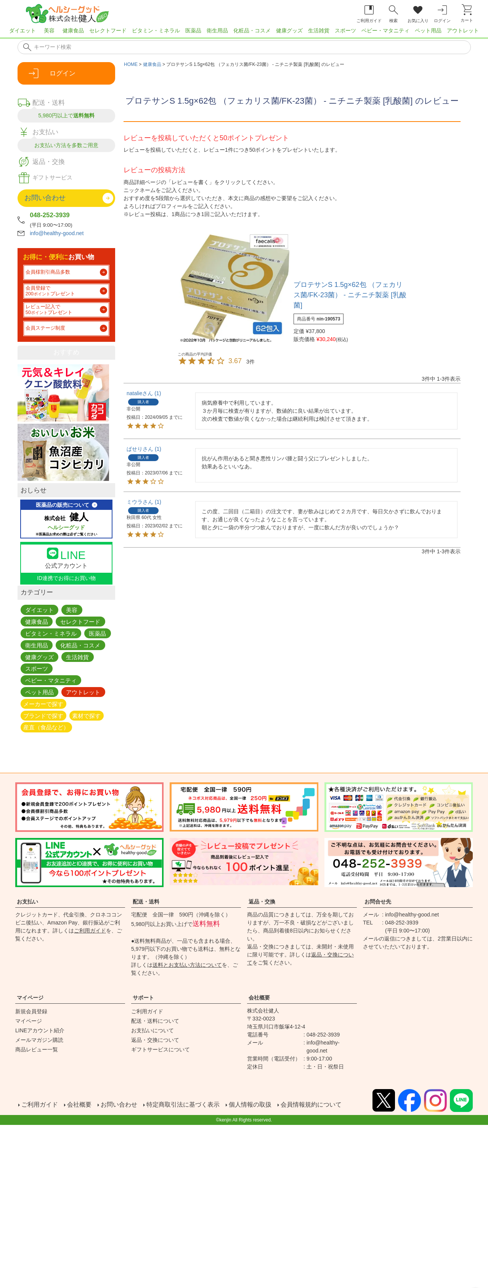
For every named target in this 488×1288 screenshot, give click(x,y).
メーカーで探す (43, 703)
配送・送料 (146, 902)
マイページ (30, 998)
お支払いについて (152, 1030)
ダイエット (22, 30)
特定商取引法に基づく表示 (183, 1104)
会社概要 (259, 998)
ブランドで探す (43, 715)
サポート (143, 998)
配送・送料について (155, 1021)
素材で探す (86, 715)
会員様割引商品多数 (48, 272)
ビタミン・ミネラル (156, 30)
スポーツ (345, 30)
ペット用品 (428, 30)
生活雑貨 (318, 30)
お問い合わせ (119, 1104)
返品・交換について (155, 1040)
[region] (244, 33)
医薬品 (193, 30)
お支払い (27, 902)
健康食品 (73, 30)
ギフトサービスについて (160, 1049)
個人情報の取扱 (250, 1104)
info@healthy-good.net (56, 233)
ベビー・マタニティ (385, 30)
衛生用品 (217, 30)
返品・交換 (262, 902)
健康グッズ (289, 30)
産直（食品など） (46, 727)
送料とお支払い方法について (187, 965)
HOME (131, 64)
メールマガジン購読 (39, 1040)
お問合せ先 (377, 902)
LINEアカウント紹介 (39, 1030)
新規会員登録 (31, 1011)
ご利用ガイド (90, 931)
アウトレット (463, 30)
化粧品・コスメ (252, 30)
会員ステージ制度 (45, 328)
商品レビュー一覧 (36, 1049)
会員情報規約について (311, 1104)
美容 (49, 30)
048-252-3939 (50, 215)
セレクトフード (108, 30)
